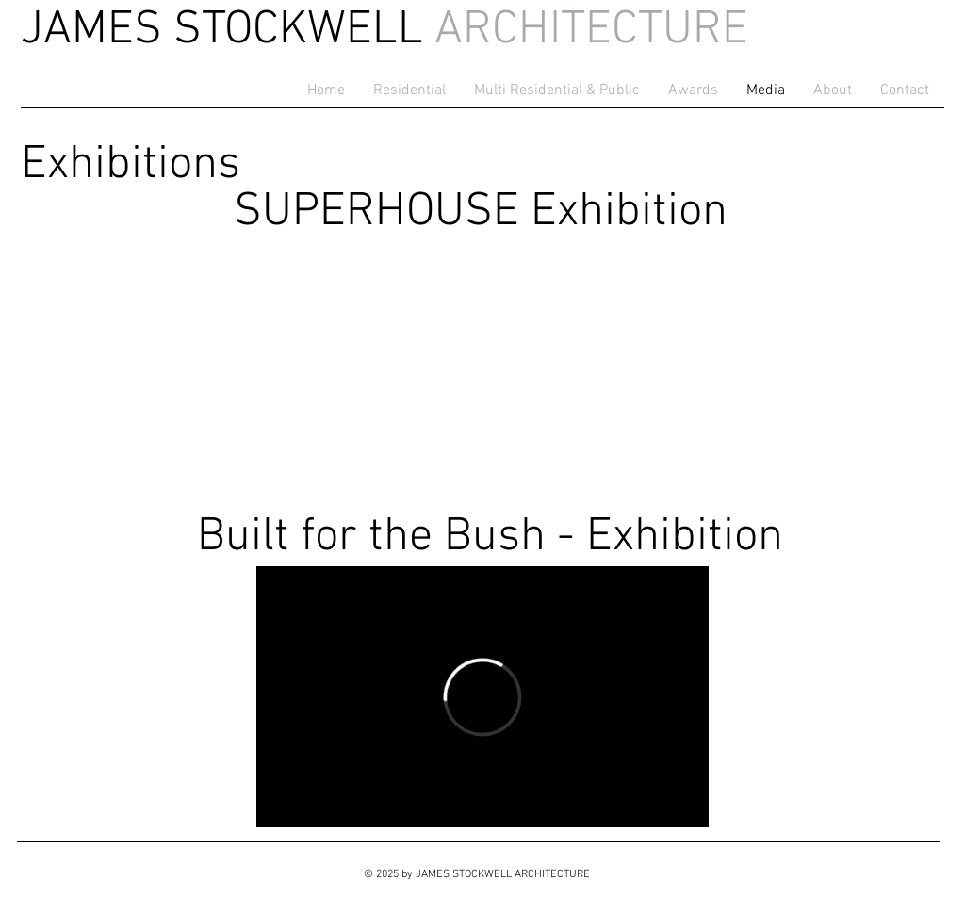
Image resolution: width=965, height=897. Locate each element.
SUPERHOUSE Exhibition (481, 212)
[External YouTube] (482, 371)
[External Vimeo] (482, 696)
